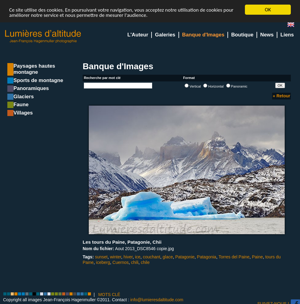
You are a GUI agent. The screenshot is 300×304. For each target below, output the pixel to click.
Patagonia (206, 256)
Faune (20, 104)
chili (134, 262)
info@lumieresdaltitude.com (156, 299)
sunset (101, 256)
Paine (257, 256)
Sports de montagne (38, 80)
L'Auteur (137, 35)
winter (115, 256)
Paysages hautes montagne (34, 69)
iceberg (103, 262)
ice (138, 256)
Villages (23, 113)
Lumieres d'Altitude (43, 36)
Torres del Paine (234, 256)
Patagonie (185, 256)
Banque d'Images (203, 35)
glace (168, 256)
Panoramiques (31, 88)
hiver (128, 256)
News (267, 35)
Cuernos (120, 262)
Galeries (165, 35)
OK (268, 9)
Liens (287, 35)
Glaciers (23, 96)
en (293, 26)
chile (145, 262)
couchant (151, 256)
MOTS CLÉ (109, 294)
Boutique (242, 35)
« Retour (281, 95)
